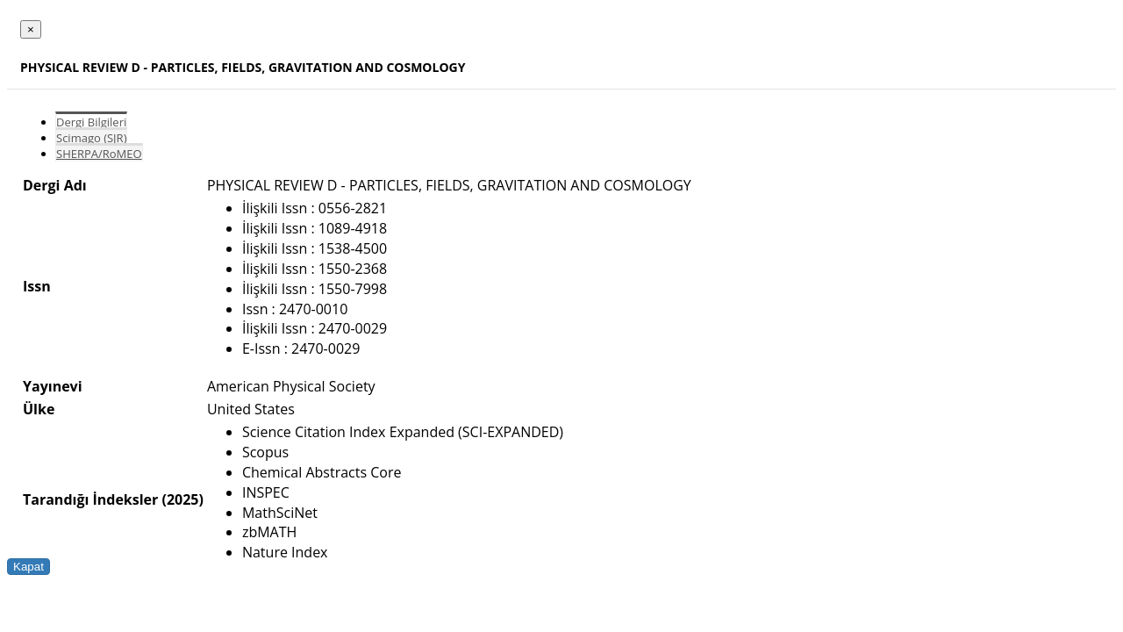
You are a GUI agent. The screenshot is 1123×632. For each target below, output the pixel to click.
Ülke (38, 409)
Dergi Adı (55, 185)
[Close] (30, 29)
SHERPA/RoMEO (99, 154)
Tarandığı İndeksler (90, 499)
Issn (37, 286)
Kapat (28, 566)
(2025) (182, 499)
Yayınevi (52, 386)
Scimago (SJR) (91, 138)
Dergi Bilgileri (91, 122)
